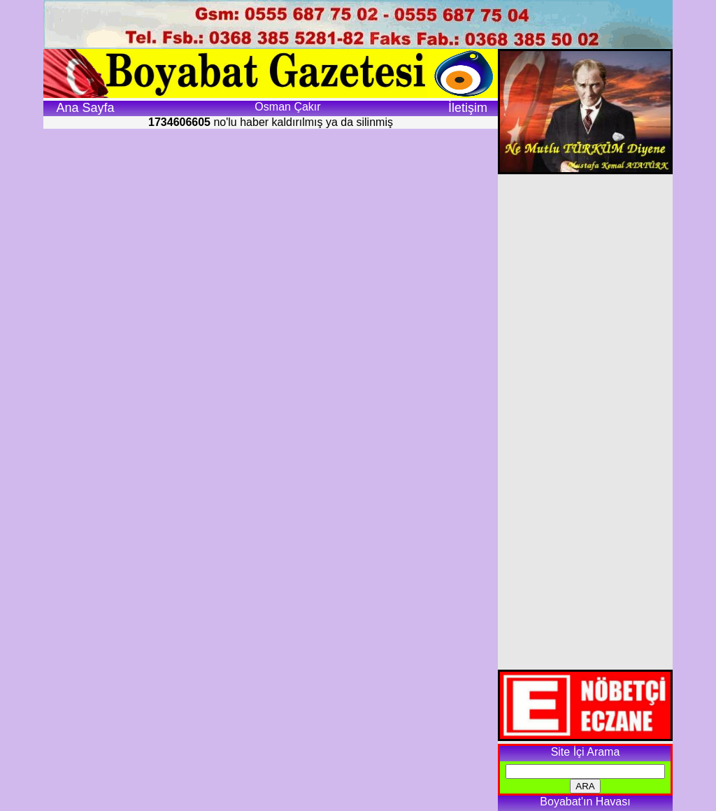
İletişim (467, 108)
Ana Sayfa (85, 108)
